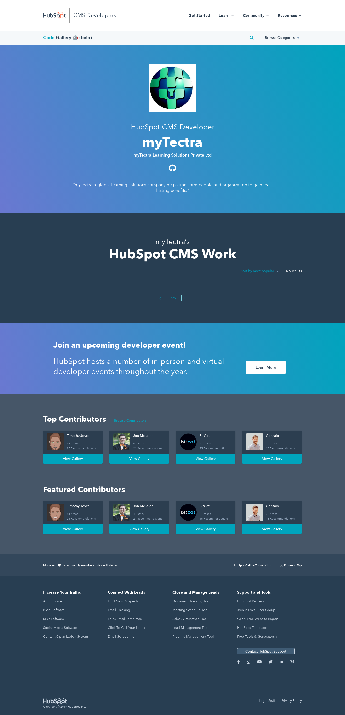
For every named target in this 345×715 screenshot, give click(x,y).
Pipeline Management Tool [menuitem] (193, 636)
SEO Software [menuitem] (53, 619)
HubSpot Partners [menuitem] (250, 601)
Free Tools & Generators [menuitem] (256, 636)
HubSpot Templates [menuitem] (252, 627)
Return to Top (291, 565)
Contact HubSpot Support (265, 651)
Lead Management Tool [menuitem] (190, 627)
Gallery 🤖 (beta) (67, 38)
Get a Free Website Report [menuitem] (257, 619)
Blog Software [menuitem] (54, 610)
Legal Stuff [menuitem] (267, 700)
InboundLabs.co (106, 565)
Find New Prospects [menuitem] (123, 601)
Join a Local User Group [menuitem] (256, 610)
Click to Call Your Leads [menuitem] (126, 627)
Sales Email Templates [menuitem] (125, 619)
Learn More (266, 367)
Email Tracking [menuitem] (119, 610)
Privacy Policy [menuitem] (291, 700)
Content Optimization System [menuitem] (65, 636)
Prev (167, 298)
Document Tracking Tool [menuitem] (191, 601)
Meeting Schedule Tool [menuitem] (190, 610)
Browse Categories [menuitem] (280, 37)
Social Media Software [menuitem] (60, 627)
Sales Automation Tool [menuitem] (189, 619)
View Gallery (73, 458)
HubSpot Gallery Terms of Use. (253, 565)
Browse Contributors (130, 420)
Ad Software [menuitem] (52, 601)
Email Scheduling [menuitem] (121, 636)
